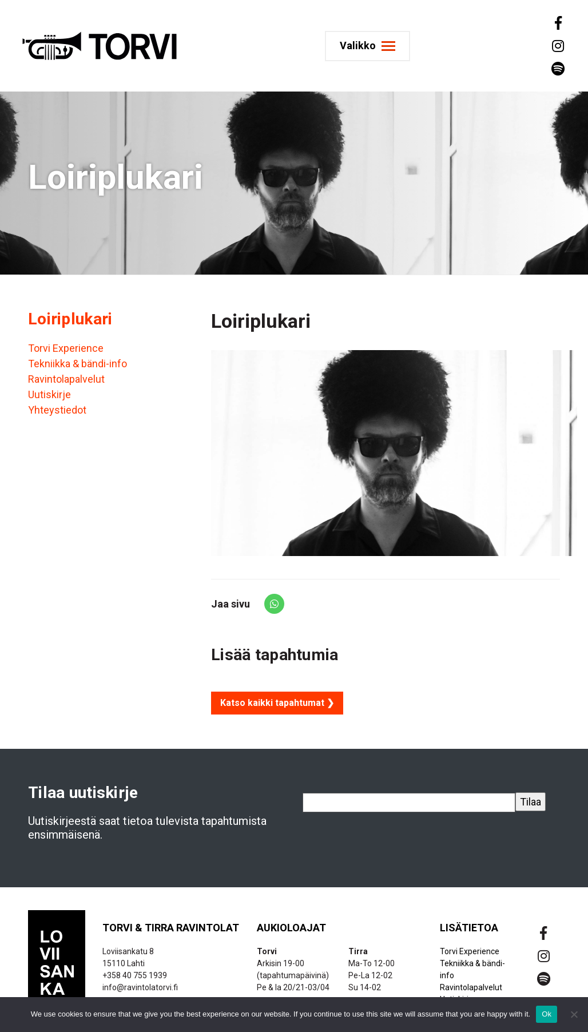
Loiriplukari (70, 318)
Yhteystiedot (57, 410)
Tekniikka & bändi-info (77, 364)
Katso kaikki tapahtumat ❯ (277, 702)
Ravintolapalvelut (66, 379)
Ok (546, 1014)
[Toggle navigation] (367, 46)
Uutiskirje (49, 394)
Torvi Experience (66, 348)
